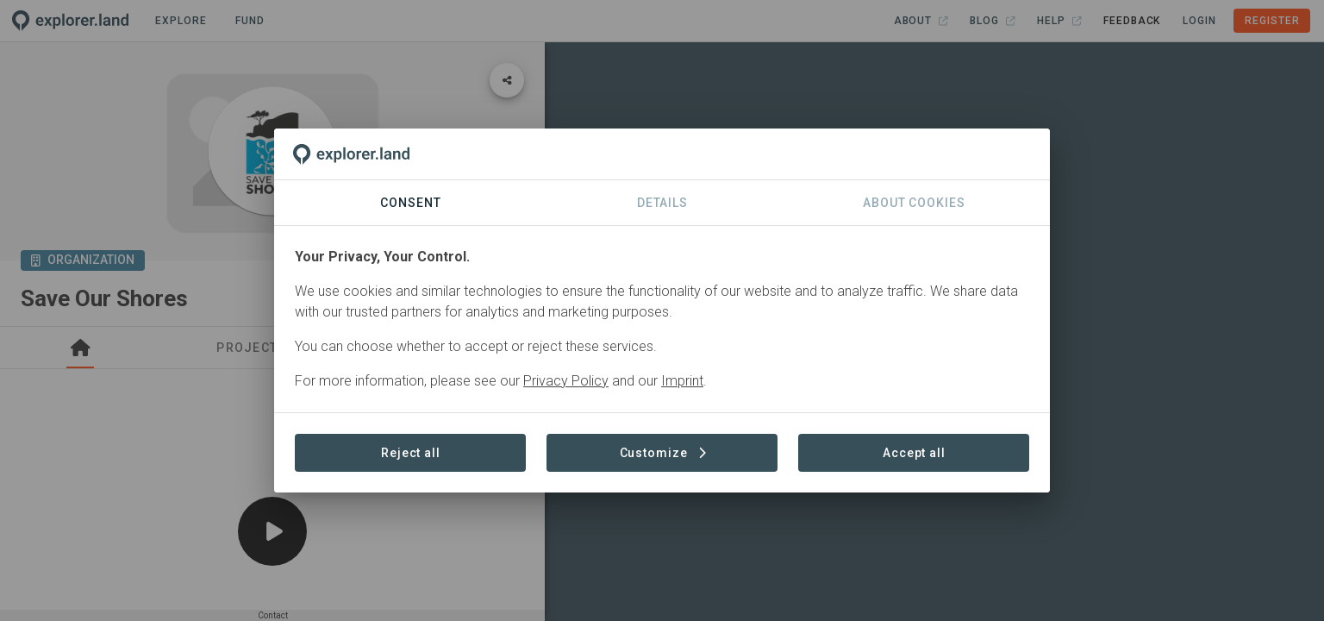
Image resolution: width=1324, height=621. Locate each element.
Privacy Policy (566, 381)
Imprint (682, 381)
